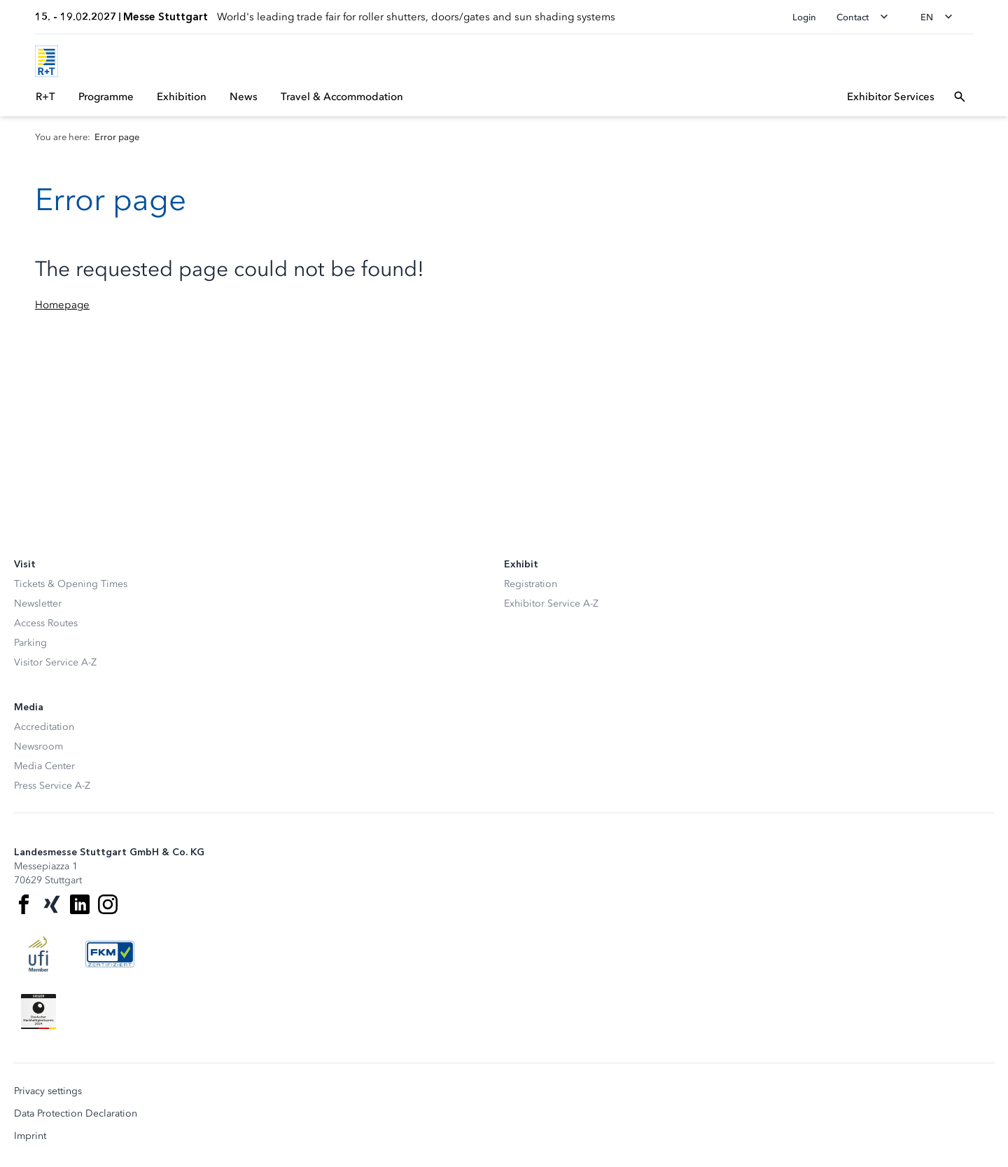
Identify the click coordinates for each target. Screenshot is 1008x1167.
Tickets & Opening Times (70, 584)
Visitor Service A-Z (55, 662)
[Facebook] (24, 904)
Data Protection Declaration (75, 1113)
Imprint (30, 1136)
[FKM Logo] (109, 954)
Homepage (62, 304)
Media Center (44, 766)
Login (804, 17)
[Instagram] (108, 904)
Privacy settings (48, 1091)
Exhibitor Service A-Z (551, 603)
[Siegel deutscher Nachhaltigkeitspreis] (38, 1011)
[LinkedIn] (80, 904)
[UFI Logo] (38, 954)
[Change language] (941, 17)
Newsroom (38, 746)
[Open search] (959, 96)
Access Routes (46, 623)
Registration (530, 584)
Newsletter (38, 603)
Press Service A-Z (52, 786)
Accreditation (44, 727)
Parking (30, 643)
